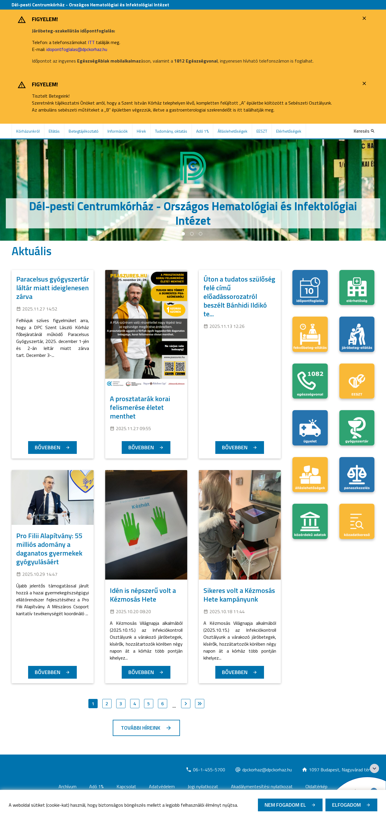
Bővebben (47, 447)
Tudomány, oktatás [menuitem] (171, 131)
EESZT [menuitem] (261, 131)
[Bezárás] (365, 18)
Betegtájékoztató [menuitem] (84, 131)
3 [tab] (200, 233)
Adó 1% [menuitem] (202, 131)
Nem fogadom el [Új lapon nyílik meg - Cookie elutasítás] (285, 805)
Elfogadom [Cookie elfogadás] (346, 805)
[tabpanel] (193, 190)
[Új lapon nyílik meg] (205, 769)
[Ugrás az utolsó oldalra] (199, 703)
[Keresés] (364, 130)
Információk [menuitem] (118, 131)
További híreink (140, 728)
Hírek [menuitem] (141, 131)
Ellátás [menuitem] (54, 131)
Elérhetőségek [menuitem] (288, 131)
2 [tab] (192, 233)
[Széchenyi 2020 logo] (374, 768)
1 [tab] (183, 233)
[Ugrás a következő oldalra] (185, 703)
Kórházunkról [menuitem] (28, 131)
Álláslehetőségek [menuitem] (232, 131)
